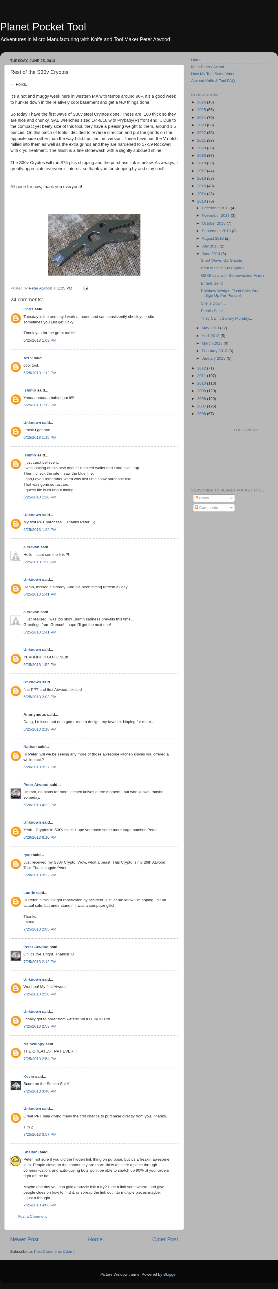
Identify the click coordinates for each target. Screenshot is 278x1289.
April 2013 (211, 336)
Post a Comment (32, 1216)
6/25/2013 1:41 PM (39, 594)
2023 (202, 125)
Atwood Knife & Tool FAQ (213, 81)
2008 (202, 398)
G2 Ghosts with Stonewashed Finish (232, 275)
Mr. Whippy (33, 1044)
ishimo (29, 390)
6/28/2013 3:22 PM (39, 875)
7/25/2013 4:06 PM (39, 1205)
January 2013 (214, 358)
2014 (202, 194)
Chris (28, 309)
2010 (202, 383)
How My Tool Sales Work (213, 74)
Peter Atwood (36, 784)
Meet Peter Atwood (207, 67)
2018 (202, 163)
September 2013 (217, 231)
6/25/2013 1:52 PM (39, 664)
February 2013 (215, 351)
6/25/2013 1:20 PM (39, 497)
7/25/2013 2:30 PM (39, 994)
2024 (202, 117)
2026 (202, 102)
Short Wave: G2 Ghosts (221, 260)
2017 (202, 171)
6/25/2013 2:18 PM (39, 729)
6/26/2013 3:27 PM (39, 767)
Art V (28, 358)
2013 (202, 201)
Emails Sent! (212, 283)
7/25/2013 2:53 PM (39, 1026)
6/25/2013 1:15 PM (39, 437)
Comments (206, 507)
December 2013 (216, 208)
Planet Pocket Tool (43, 27)
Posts (202, 498)
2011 (202, 376)
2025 (202, 110)
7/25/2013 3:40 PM (39, 1091)
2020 (202, 148)
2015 (202, 186)
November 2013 (216, 215)
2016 (202, 178)
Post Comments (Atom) (54, 1251)
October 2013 (214, 223)
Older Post (165, 1239)
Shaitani (31, 1152)
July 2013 (211, 246)
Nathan (30, 746)
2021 (202, 140)
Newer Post (24, 1239)
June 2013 (211, 254)
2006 (202, 414)
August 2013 (213, 238)
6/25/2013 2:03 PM (39, 697)
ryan (27, 855)
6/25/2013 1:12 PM (39, 373)
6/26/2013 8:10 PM (39, 837)
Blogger (170, 1274)
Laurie (29, 893)
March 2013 (213, 343)
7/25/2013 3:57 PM (39, 1134)
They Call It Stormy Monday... (226, 318)
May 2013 (211, 328)
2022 (202, 132)
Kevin (28, 1076)
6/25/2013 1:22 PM (39, 529)
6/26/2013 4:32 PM (39, 805)
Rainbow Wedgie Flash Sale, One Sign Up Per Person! (230, 293)
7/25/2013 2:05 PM (39, 929)
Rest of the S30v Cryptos (222, 268)
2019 (202, 155)
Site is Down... (213, 303)
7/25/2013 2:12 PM (39, 962)
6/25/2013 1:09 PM (39, 340)
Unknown (32, 422)
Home (95, 1239)
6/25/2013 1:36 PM (39, 562)
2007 (202, 406)
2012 (202, 368)
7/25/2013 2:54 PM (39, 1059)
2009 (202, 391)
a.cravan (31, 547)
